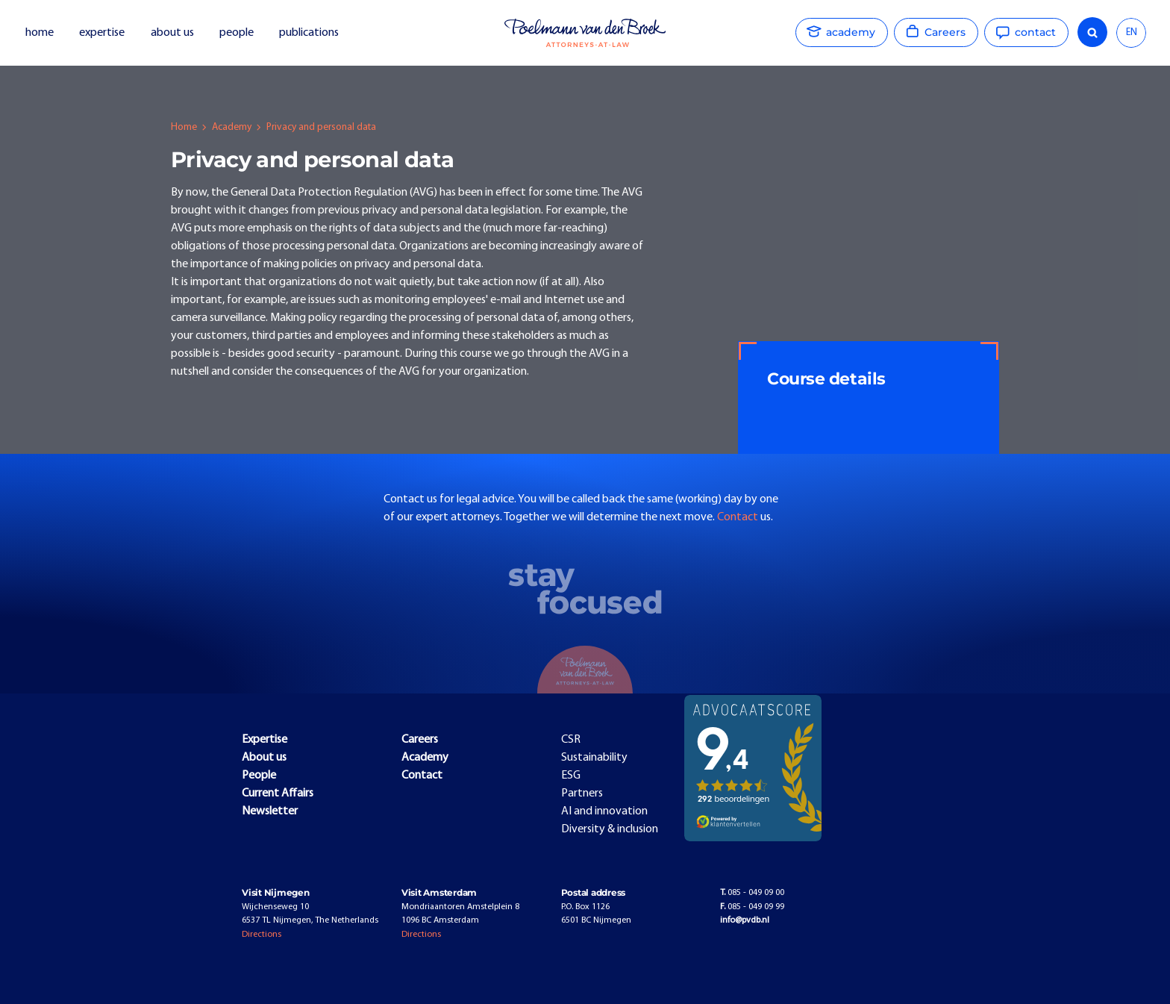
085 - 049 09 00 (752, 892)
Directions (261, 934)
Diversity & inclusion (609, 829)
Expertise (264, 740)
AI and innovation (604, 811)
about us (172, 33)
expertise (102, 33)
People (259, 776)
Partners (582, 793)
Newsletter (270, 811)
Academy (231, 127)
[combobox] (1131, 33)
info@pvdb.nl (744, 920)
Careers (419, 740)
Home (184, 127)
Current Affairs (277, 793)
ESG (571, 776)
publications (310, 33)
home (39, 33)
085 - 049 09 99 (752, 906)
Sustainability (594, 758)
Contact (738, 517)
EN (1131, 32)
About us (264, 758)
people (236, 33)
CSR (571, 740)
